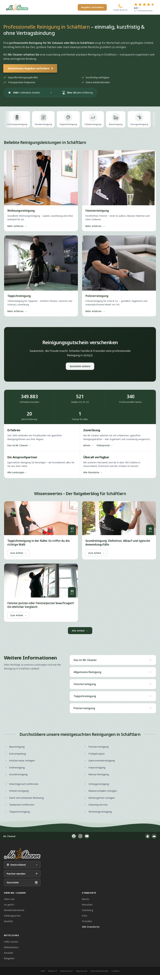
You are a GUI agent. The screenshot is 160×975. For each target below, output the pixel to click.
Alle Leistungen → (17, 472)
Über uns (9, 899)
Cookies (116, 970)
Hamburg (87, 910)
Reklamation (11, 947)
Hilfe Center (11, 941)
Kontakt (8, 952)
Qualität (8, 921)
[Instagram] (80, 836)
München (87, 904)
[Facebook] (73, 836)
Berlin (85, 899)
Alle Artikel (80, 630)
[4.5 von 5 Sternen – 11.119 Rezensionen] (144, 7)
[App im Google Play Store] (154, 836)
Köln (84, 915)
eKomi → (88, 445)
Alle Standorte (90, 926)
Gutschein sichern (80, 366)
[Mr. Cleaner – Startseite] (22, 853)
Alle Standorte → (92, 472)
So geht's (9, 904)
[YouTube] (86, 836)
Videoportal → (104, 445)
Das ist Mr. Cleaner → (19, 445)
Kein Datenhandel (99, 970)
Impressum (81, 970)
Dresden (87, 921)
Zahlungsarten (12, 915)
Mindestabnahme (14, 910)
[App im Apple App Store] (147, 836)
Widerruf (52, 970)
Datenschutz (66, 970)
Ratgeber (9, 958)
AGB (43, 970)
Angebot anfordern (92, 7)
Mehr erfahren (17, 226)
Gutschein (22, 882)
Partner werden (22, 873)
